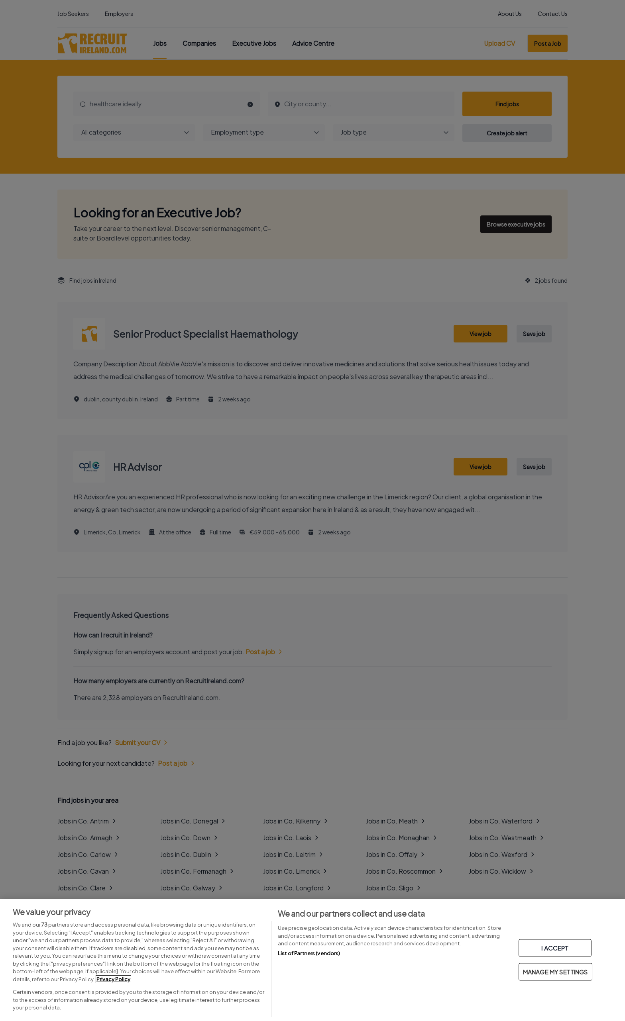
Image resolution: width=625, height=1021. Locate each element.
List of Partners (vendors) (309, 953)
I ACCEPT (554, 948)
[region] (312, 960)
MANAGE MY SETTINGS (555, 972)
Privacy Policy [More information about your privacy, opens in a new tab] (113, 979)
